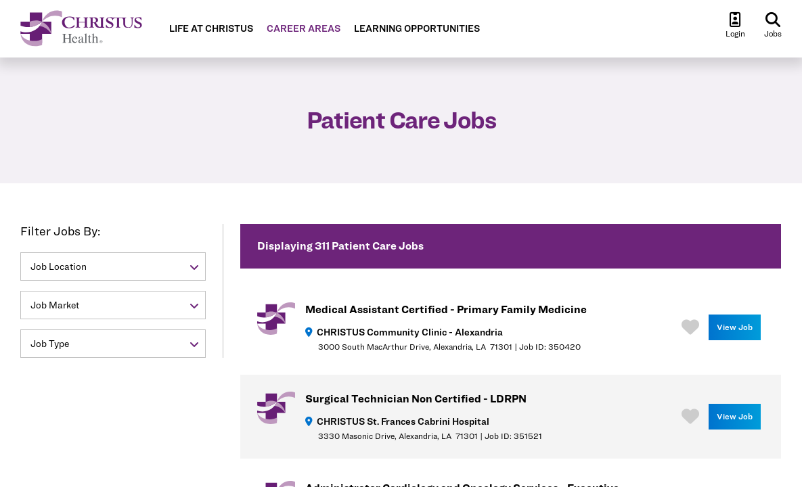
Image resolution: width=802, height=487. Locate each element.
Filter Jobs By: (60, 231)
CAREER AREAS (303, 29)
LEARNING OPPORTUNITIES (417, 29)
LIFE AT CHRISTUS (211, 29)
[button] (113, 266)
